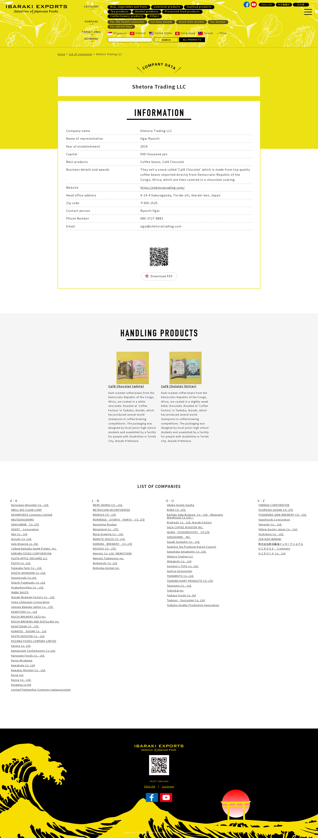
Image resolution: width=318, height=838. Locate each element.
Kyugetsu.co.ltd (21, 684)
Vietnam (138, 33)
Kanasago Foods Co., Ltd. (28, 655)
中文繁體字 (284, 4)
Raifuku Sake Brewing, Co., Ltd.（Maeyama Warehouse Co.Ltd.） (195, 516)
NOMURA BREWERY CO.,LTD (112, 543)
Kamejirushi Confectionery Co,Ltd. (33, 650)
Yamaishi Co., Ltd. (270, 524)
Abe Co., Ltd (19, 534)
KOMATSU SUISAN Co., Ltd (28, 631)
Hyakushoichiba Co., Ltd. (27, 587)
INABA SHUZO (20, 592)
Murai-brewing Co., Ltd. (108, 534)
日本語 (301, 4)
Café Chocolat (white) (126, 386)
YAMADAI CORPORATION (273, 505)
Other (223, 33)
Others (154, 16)
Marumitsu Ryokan (105, 524)
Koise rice (17, 675)
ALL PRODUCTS (192, 39)
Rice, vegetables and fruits (128, 6)
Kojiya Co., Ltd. (21, 680)
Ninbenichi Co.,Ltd (105, 563)
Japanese (168, 786)
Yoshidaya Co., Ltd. (271, 534)
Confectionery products (126, 16)
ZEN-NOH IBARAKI (269, 539)
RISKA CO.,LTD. (176, 509)
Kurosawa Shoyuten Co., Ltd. (30, 505)
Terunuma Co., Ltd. (179, 585)
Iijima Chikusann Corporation (30, 602)
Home (61, 54)
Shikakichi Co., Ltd (179, 561)
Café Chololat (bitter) (178, 386)
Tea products (119, 11)
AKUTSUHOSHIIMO (22, 519)
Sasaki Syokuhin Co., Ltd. (183, 541)
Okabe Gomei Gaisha (180, 505)
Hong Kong (185, 33)
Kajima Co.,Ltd (21, 645)
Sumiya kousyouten (179, 571)
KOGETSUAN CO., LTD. (25, 626)
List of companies (80, 54)
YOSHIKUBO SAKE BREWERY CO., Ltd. (282, 514)
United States (160, 33)
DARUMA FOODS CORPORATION (31, 553)
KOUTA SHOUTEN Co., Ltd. (28, 636)
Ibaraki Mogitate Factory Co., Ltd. (33, 597)
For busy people (161, 21)
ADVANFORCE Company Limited (31, 514)
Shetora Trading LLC (180, 556)
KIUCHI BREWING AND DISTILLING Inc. (35, 621)
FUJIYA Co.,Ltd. (21, 563)
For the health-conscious (127, 21)
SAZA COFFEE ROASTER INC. (185, 527)
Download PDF (161, 276)
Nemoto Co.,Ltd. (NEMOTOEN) (112, 553)
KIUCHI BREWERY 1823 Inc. (28, 616)
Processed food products (182, 11)
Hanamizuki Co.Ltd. (24, 577)
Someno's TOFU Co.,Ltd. (183, 566)
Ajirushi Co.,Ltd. (21, 539)
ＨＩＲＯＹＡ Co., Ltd (272, 553)
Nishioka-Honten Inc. (106, 568)
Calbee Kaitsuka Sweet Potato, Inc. (34, 548)
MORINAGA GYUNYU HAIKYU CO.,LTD (119, 519)
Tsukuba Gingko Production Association (193, 605)
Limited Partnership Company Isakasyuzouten (41, 689)
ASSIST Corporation (25, 529)
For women (218, 21)
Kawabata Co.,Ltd (23, 665)
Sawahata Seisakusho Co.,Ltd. (186, 551)
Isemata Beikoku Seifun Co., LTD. (32, 607)
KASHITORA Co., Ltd (24, 611)
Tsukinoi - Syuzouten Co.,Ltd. (186, 600)
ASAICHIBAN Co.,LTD (25, 524)
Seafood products (199, 6)
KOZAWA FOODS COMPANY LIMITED (33, 641)
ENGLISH (267, 4)
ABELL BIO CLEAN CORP (26, 509)
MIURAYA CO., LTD (104, 514)
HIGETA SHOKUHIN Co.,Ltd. (28, 572)
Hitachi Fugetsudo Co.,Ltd (28, 582)
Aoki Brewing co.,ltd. (25, 543)
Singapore (117, 33)
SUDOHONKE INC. (179, 537)
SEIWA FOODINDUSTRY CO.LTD (188, 532)
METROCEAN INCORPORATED (111, 509)
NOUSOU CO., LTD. (105, 548)
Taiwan (205, 33)
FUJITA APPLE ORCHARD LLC (29, 558)
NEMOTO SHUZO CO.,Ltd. (109, 539)
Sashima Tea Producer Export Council (191, 546)
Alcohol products (146, 11)
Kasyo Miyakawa (21, 660)
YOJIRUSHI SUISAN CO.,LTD (275, 509)
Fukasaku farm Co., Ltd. (26, 568)
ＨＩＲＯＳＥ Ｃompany (274, 548)
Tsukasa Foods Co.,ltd (181, 595)
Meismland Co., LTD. (106, 529)
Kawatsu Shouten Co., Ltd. (28, 670)
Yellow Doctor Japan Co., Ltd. (278, 529)
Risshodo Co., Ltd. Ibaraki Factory (189, 522)
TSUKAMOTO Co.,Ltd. (180, 576)
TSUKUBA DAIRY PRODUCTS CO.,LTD (190, 580)
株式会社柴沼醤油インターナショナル (280, 543)
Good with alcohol (191, 21)
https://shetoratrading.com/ (162, 187)
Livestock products (167, 6)
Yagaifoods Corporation (274, 519)
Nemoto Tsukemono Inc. (108, 558)
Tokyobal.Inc (175, 590)
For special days (121, 26)
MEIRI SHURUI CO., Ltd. (108, 505)
